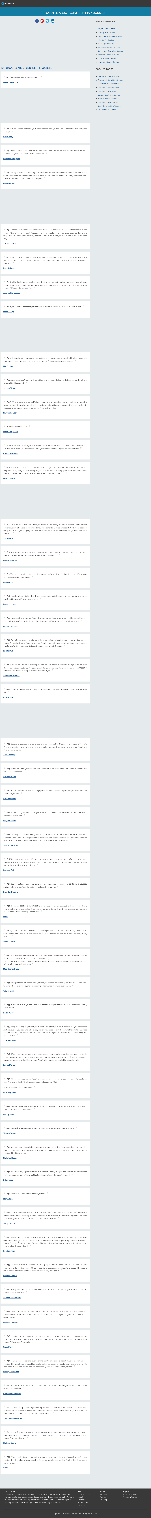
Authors (103, 1494)
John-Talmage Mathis (12, 1418)
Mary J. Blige (8, 312)
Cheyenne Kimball (11, 675)
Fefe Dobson (9, 478)
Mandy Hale (8, 1114)
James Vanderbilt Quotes (109, 47)
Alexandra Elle (9, 777)
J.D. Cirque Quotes (106, 43)
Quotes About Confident (108, 76)
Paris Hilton (8, 697)
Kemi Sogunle (9, 1251)
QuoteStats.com (74, 1513)
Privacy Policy (84, 1494)
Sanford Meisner (10, 845)
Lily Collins (8, 366)
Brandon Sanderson (12, 1394)
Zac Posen (8, 538)
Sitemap (103, 1500)
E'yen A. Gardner (10, 453)
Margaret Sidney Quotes (108, 62)
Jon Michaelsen (10, 243)
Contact (81, 1500)
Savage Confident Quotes (109, 95)
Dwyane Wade (9, 820)
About (80, 1497)
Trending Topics (130, 1497)
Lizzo (5, 917)
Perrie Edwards (10, 560)
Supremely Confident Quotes (110, 80)
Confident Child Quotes (108, 102)
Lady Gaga (7, 1199)
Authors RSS (83, 1502)
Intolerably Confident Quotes (110, 84)
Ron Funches (9, 183)
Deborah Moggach (11, 159)
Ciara (5, 1468)
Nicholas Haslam (10, 1158)
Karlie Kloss (8, 1013)
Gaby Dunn (8, 1347)
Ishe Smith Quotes (106, 40)
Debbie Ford (8, 268)
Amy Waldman (9, 799)
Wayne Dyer (8, 991)
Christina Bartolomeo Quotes (110, 36)
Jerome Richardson (11, 293)
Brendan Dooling (10, 892)
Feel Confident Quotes (107, 98)
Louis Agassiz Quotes (107, 58)
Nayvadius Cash (10, 413)
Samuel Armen (9, 1065)
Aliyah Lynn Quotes (106, 29)
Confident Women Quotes (109, 87)
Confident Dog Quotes (107, 91)
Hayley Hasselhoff (11, 1372)
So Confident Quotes (107, 110)
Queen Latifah (9, 941)
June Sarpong (9, 755)
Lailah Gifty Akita (10, 82)
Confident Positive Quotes (109, 106)
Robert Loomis (9, 604)
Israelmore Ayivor (11, 1322)
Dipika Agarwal (9, 1092)
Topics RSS (82, 1505)
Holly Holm (8, 582)
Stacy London (9, 1223)
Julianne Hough (10, 1040)
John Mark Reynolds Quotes (110, 51)
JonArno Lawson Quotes (108, 55)
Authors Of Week (130, 1494)
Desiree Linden (10, 1276)
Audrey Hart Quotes (106, 32)
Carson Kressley (10, 626)
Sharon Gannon (10, 1133)
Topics (103, 1497)
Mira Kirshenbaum (11, 969)
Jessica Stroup (9, 388)
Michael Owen (9, 1443)
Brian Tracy (8, 137)
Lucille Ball (8, 651)
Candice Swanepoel (12, 1297)
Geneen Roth (9, 870)
